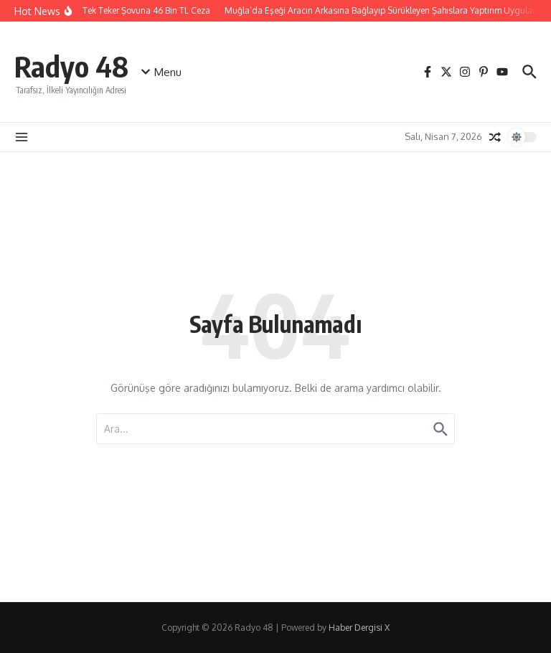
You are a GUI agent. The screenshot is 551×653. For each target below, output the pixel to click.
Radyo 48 (71, 66)
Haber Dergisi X (359, 627)
